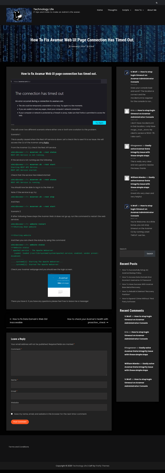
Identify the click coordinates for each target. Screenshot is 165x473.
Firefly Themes (102, 469)
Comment (16, 349)
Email (14, 393)
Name (14, 381)
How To (138, 10)
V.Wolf (91, 46)
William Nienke (138, 177)
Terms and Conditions (19, 450)
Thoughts (112, 10)
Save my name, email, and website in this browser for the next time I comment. (50, 416)
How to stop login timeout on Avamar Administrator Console (143, 114)
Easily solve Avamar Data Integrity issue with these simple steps (139, 351)
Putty (46, 142)
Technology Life (43, 9)
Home (100, 10)
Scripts (125, 10)
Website (15, 404)
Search (123, 249)
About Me (151, 10)
